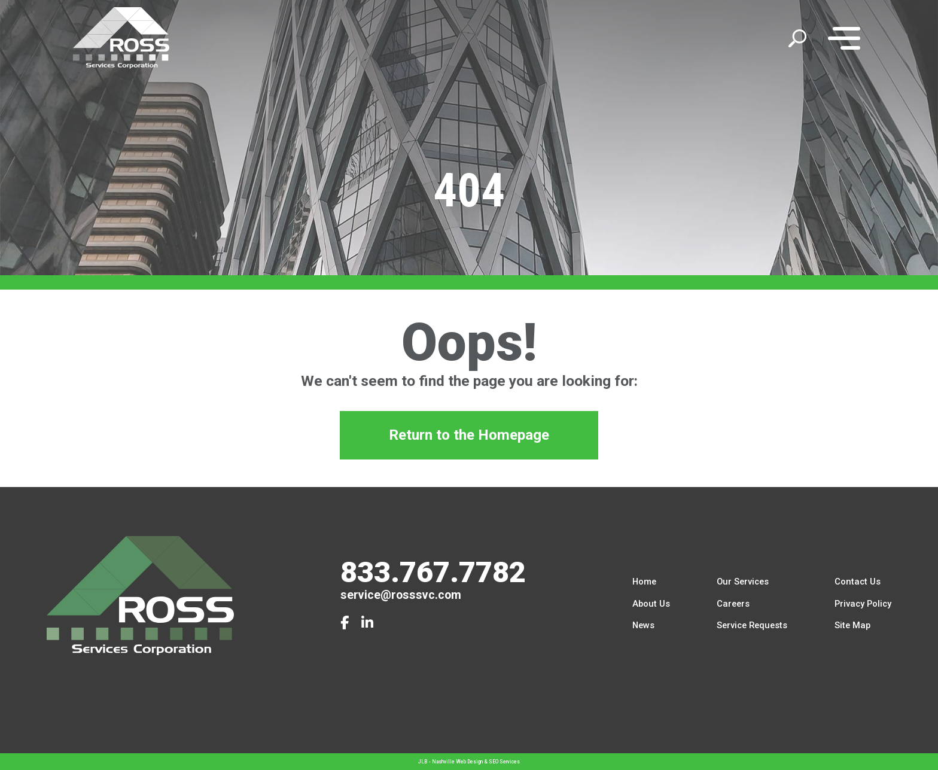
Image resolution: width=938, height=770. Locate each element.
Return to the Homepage (469, 437)
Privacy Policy (863, 603)
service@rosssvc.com (400, 595)
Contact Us (858, 581)
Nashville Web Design (457, 762)
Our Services (743, 581)
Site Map (852, 625)
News (643, 625)
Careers (733, 603)
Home (644, 581)
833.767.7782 (433, 572)
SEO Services (504, 762)
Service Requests (752, 625)
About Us (651, 603)
